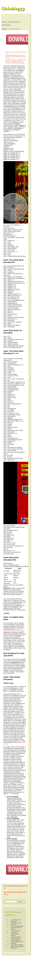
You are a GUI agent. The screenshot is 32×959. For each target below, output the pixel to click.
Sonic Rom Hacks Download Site (16, 60)
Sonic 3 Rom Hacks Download (15, 63)
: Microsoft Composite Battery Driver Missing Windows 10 (17, 946)
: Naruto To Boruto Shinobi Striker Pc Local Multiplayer (16, 938)
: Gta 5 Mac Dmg (15, 930)
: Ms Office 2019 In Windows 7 (16, 923)
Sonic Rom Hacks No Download (16, 55)
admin (19, 29)
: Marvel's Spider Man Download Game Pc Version (17, 927)
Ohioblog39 (13, 9)
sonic (9, 793)
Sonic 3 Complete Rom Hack (15, 61)
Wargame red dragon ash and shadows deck (12, 630)
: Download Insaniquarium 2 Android (15, 934)
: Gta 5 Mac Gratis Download (16, 920)
